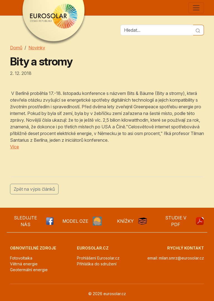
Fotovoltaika (21, 258)
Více (14, 147)
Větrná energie (24, 263)
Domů (16, 47)
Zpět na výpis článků (34, 189)
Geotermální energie (29, 269)
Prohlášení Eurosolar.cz (98, 258)
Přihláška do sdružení (96, 263)
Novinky (36, 47)
